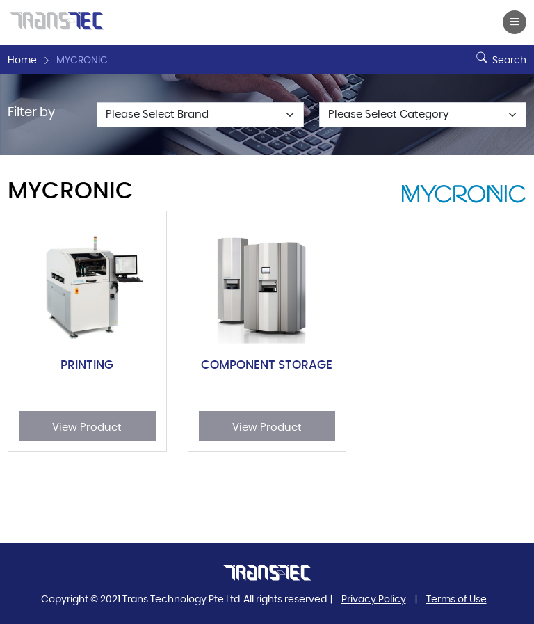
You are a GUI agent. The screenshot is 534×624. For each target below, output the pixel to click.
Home (22, 60)
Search (499, 55)
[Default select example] (200, 114)
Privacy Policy (373, 600)
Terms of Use (456, 600)
